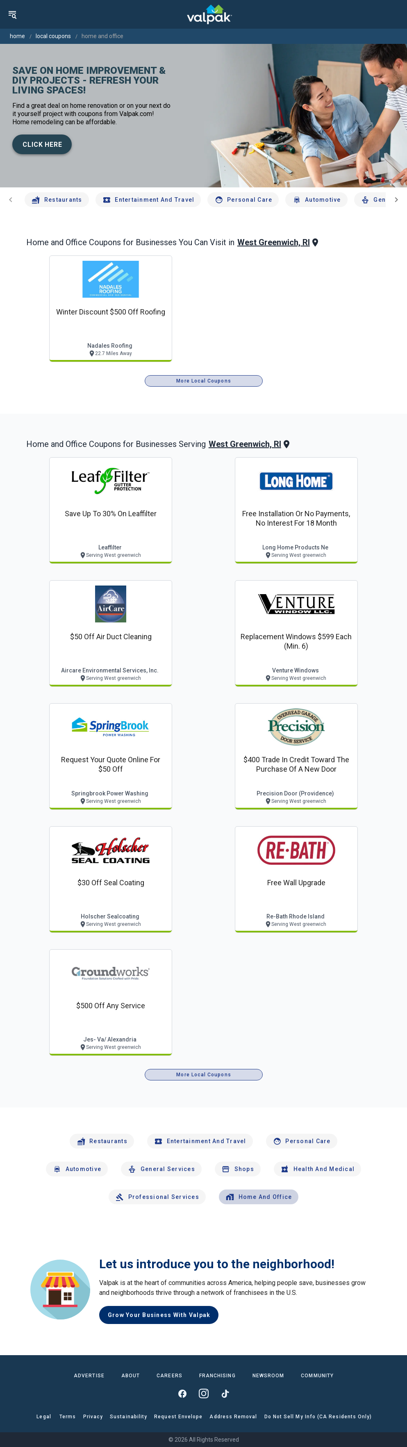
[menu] (12, 14)
